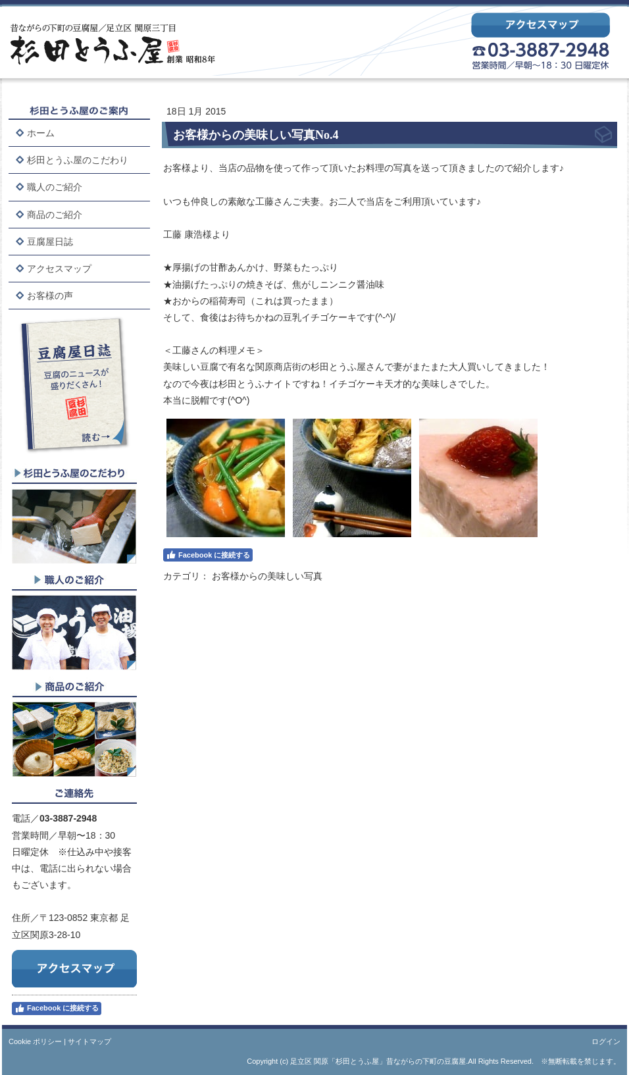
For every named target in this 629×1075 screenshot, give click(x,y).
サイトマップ (89, 1041)
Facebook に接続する (56, 1008)
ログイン (605, 1041)
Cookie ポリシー (35, 1041)
